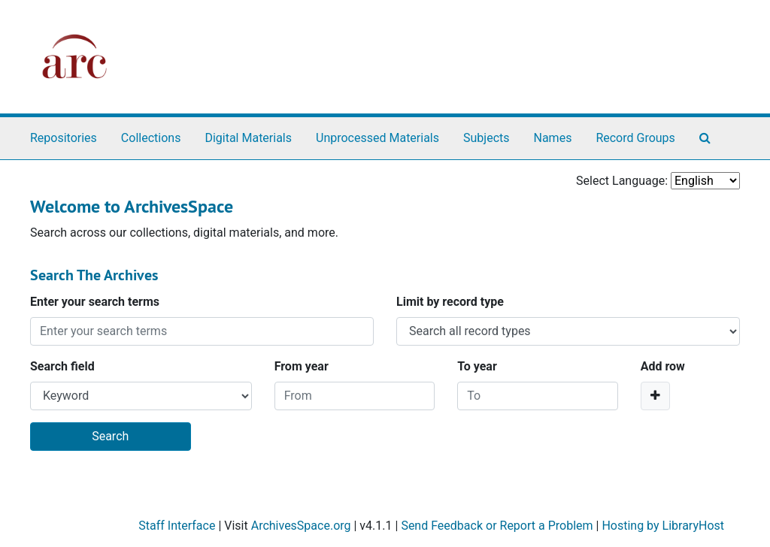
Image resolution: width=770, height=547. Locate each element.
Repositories (63, 138)
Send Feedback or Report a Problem (497, 525)
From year (301, 366)
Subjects (486, 138)
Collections (151, 138)
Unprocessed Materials (377, 138)
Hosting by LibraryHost (663, 525)
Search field (62, 366)
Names (553, 138)
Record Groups (635, 138)
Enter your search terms (94, 302)
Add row (663, 366)
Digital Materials (248, 138)
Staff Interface (176, 525)
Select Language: (622, 181)
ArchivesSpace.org (301, 525)
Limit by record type (450, 302)
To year (477, 366)
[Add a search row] (655, 396)
